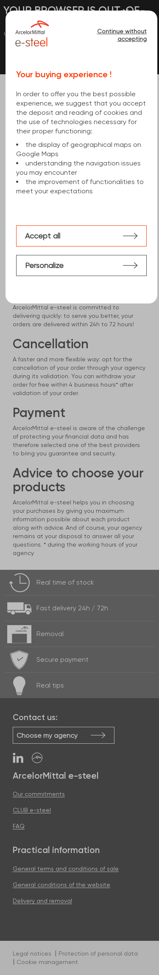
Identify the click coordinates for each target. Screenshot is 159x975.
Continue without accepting (122, 35)
